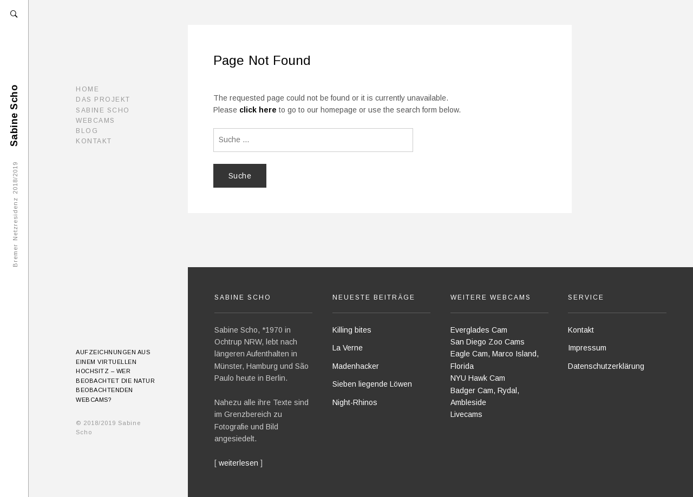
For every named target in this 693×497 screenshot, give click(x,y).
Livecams (466, 414)
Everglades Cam (478, 330)
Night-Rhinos (354, 402)
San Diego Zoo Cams (487, 341)
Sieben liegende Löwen (372, 384)
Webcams (95, 120)
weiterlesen (238, 463)
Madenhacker (355, 366)
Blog (87, 131)
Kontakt (94, 141)
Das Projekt (103, 99)
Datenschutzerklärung (606, 366)
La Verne (347, 347)
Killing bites (351, 330)
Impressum (587, 347)
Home (87, 89)
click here (258, 109)
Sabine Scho (103, 110)
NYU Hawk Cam (477, 378)
